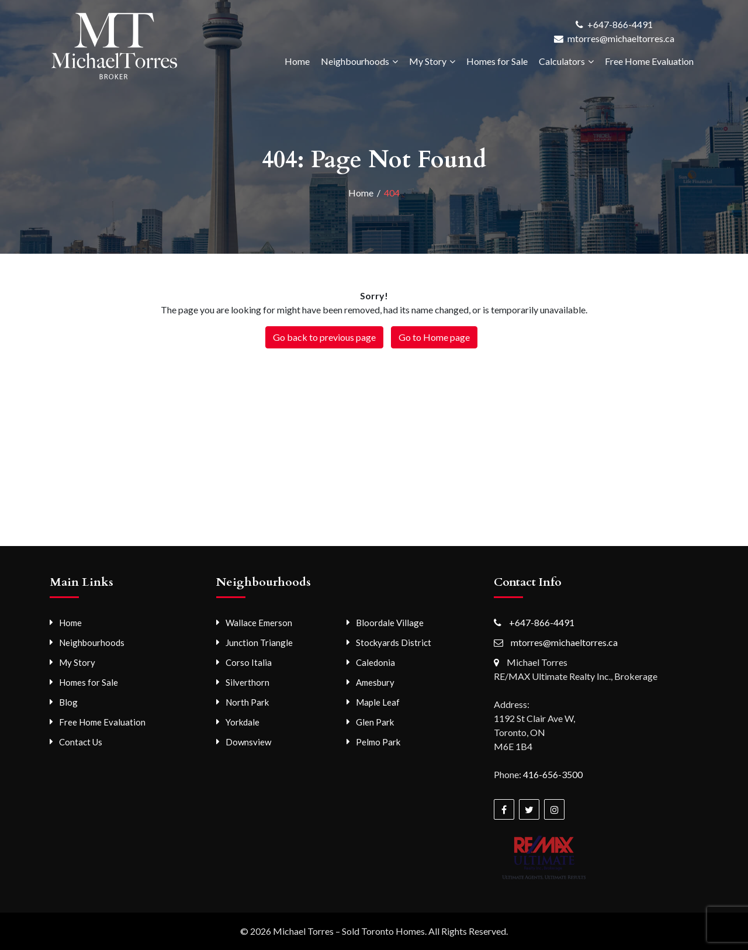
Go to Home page (434, 337)
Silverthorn (247, 682)
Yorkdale (242, 722)
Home (297, 61)
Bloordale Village (390, 622)
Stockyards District (393, 642)
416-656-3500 (553, 774)
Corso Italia (249, 662)
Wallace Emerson (259, 622)
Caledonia (375, 662)
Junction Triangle (259, 642)
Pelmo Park (378, 742)
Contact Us (80, 742)
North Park (247, 702)
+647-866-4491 (620, 24)
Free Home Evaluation (649, 61)
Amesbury (375, 682)
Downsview (248, 742)
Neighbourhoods (355, 61)
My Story (427, 61)
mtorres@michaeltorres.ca (620, 38)
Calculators (562, 61)
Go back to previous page (324, 337)
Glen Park (375, 722)
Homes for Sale (497, 61)
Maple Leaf (378, 702)
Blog (68, 702)
